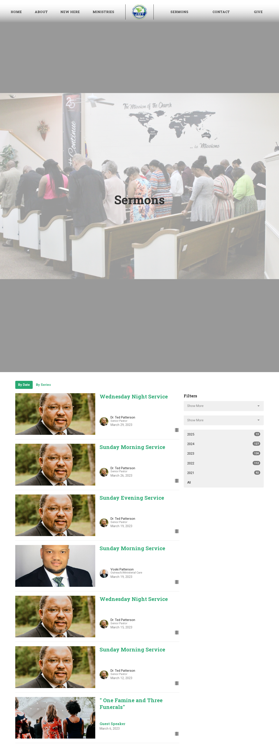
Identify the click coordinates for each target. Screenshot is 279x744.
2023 (223, 453)
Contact (221, 12)
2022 (223, 463)
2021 (223, 473)
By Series (43, 385)
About (41, 12)
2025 (223, 434)
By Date (24, 385)
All (189, 482)
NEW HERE (70, 12)
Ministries (103, 12)
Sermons (179, 12)
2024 (223, 444)
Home (16, 12)
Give (258, 12)
